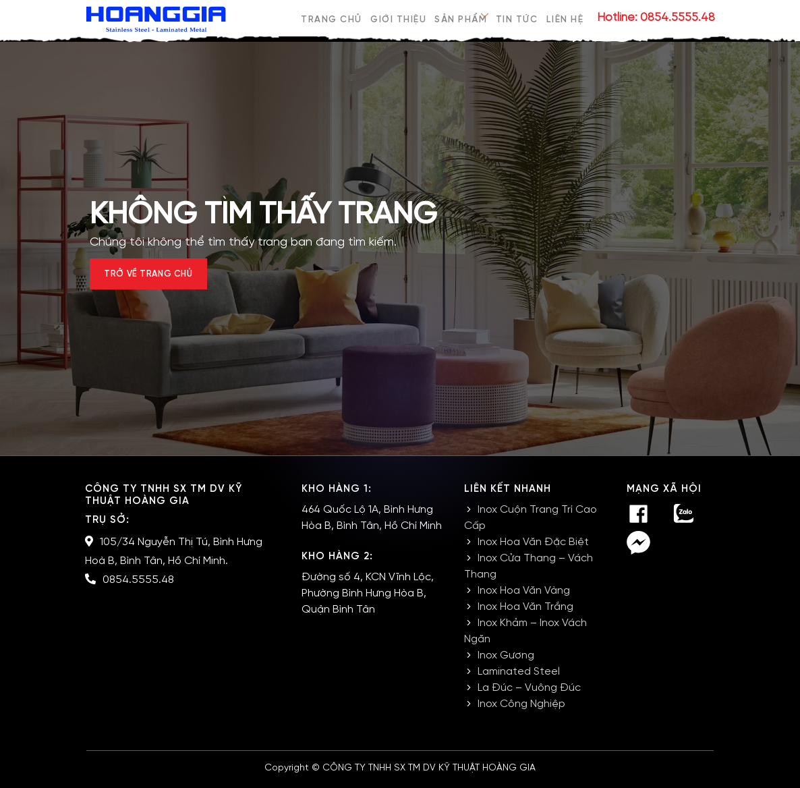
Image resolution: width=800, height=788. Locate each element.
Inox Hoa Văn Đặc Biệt (533, 549)
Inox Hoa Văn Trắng (525, 613)
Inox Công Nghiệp (521, 710)
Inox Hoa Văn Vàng (524, 597)
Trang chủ (330, 17)
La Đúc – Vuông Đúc (529, 694)
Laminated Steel (519, 678)
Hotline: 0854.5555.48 (656, 17)
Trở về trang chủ (161, 278)
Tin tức (517, 17)
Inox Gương (506, 662)
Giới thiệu (397, 17)
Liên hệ (566, 17)
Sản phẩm (460, 17)
